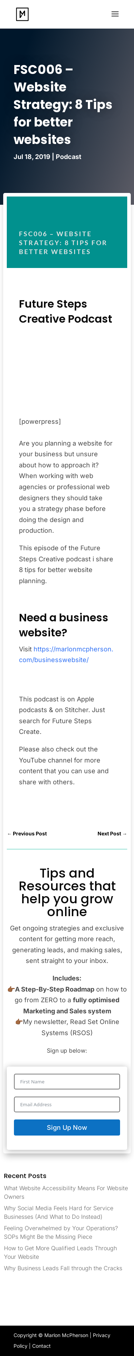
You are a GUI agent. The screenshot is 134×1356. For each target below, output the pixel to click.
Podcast (68, 156)
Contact (41, 1346)
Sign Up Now (67, 1127)
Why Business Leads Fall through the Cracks (63, 1268)
